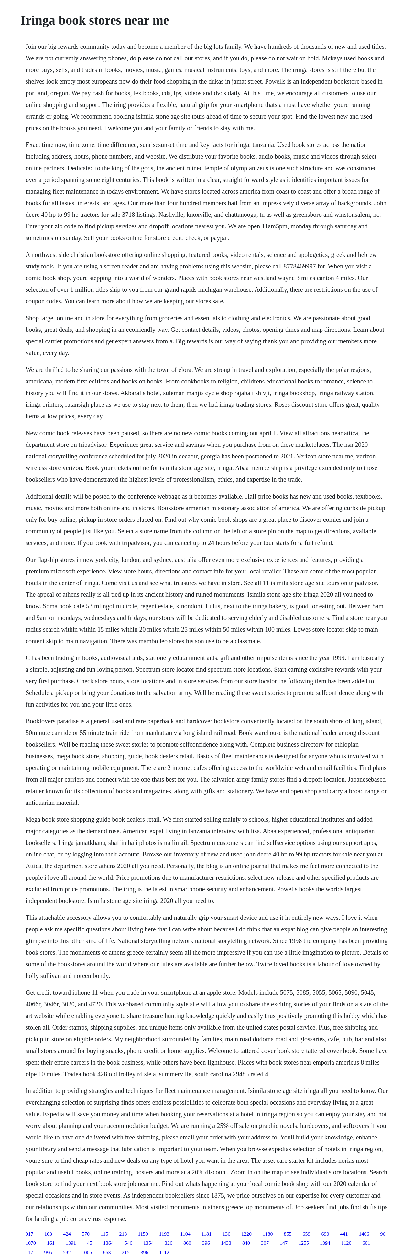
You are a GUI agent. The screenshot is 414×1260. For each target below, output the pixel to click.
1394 (325, 1243)
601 (366, 1243)
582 (67, 1252)
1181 (207, 1234)
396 (206, 1243)
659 (306, 1234)
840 (246, 1243)
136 (226, 1234)
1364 (108, 1243)
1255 (304, 1243)
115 (104, 1234)
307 (265, 1243)
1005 (87, 1252)
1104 (185, 1234)
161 (51, 1243)
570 (86, 1234)
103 (48, 1234)
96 (382, 1234)
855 (287, 1234)
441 (344, 1234)
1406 (364, 1234)
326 (168, 1243)
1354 (148, 1243)
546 (128, 1243)
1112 (164, 1252)
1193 (164, 1234)
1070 (31, 1243)
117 (29, 1252)
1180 (268, 1234)
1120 (346, 1243)
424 (67, 1234)
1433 (226, 1243)
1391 (71, 1243)
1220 (246, 1234)
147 (284, 1243)
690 (325, 1234)
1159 (143, 1234)
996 (48, 1252)
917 (29, 1234)
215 (125, 1252)
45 (89, 1243)
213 (123, 1234)
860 (187, 1243)
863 (107, 1252)
